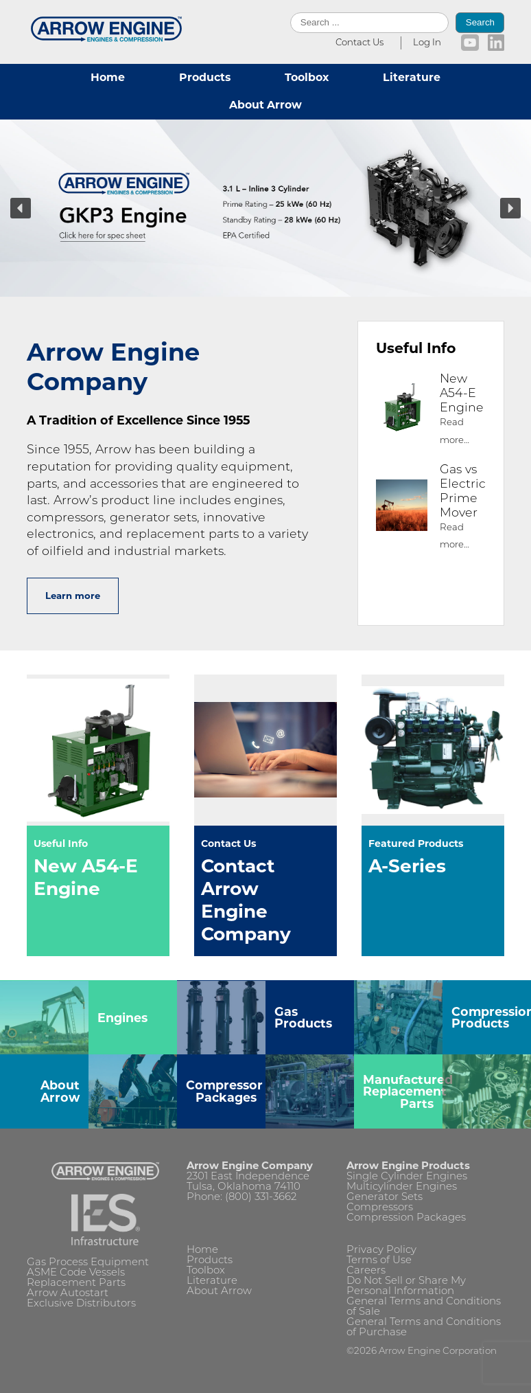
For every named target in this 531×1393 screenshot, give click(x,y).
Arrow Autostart (67, 1294)
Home (108, 77)
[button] (265, 208)
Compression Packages (406, 1218)
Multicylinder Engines (401, 1187)
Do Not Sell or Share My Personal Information (406, 1286)
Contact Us (359, 42)
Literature (411, 77)
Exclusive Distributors (81, 1304)
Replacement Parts (76, 1283)
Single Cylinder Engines (406, 1177)
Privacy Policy (381, 1250)
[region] (265, 208)
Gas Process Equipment (88, 1263)
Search (480, 22)
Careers (366, 1271)
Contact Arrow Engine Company (246, 899)
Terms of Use (379, 1261)
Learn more (72, 595)
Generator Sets (384, 1197)
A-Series (407, 865)
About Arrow (265, 104)
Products (205, 77)
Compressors (379, 1208)
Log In (427, 42)
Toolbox (307, 77)
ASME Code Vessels (76, 1273)
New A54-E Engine (462, 394)
